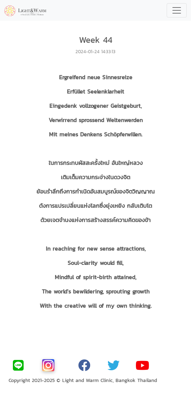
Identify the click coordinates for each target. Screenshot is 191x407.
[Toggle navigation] (177, 10)
